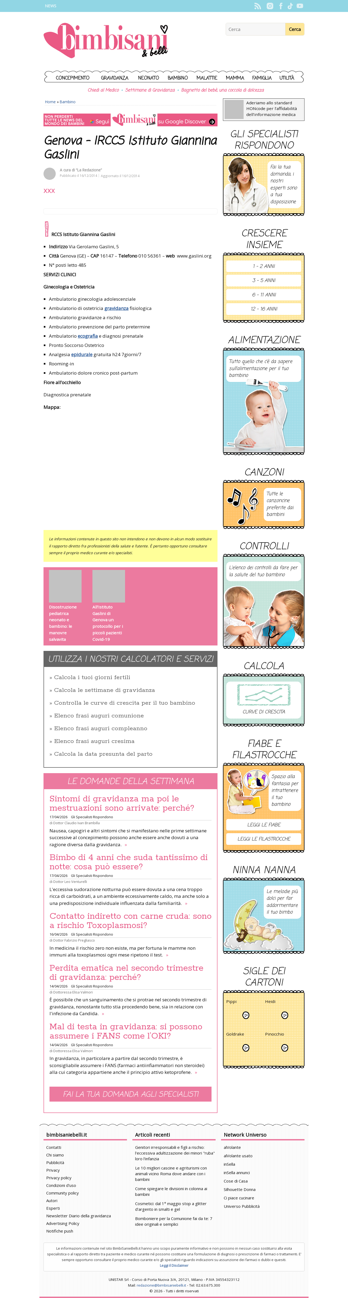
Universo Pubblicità (242, 1206)
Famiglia (262, 78)
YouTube (299, 6)
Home (50, 101)
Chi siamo (55, 1155)
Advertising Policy (62, 1223)
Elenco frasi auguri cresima (94, 741)
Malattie (207, 78)
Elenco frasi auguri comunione (99, 716)
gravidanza (116, 308)
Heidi (270, 1002)
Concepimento (72, 78)
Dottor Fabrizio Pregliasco (74, 940)
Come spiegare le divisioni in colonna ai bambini (171, 1191)
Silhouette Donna (240, 1189)
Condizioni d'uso (61, 1185)
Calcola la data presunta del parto (103, 754)
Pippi (231, 1002)
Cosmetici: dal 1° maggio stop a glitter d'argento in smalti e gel (171, 1206)
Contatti (53, 1147)
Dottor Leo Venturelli (70, 881)
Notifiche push (59, 1231)
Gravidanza (114, 78)
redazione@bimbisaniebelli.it (161, 1285)
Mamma (235, 78)
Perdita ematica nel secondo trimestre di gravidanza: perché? (126, 973)
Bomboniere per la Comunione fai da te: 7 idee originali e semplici (173, 1221)
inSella (229, 1164)
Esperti (53, 1208)
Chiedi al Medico (103, 90)
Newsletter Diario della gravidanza (78, 1215)
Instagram (270, 6)
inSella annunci (237, 1172)
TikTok (290, 6)
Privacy (53, 1170)
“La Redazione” (89, 170)
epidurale (81, 354)
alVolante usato (238, 1155)
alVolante (232, 1147)
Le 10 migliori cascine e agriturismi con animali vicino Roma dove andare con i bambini (171, 1173)
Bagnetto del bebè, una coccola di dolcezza (222, 90)
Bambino (178, 78)
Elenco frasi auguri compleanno (100, 728)
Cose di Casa (236, 1181)
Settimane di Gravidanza (150, 90)
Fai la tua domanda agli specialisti (130, 1094)
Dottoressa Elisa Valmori (73, 992)
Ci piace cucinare (239, 1197)
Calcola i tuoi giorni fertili (92, 677)
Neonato (148, 78)
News (50, 6)
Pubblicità (55, 1162)
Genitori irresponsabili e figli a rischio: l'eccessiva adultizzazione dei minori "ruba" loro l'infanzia (175, 1153)
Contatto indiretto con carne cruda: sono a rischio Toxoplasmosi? (130, 921)
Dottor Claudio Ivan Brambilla (76, 822)
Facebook (280, 6)
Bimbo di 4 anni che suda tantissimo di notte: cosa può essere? (128, 862)
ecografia (88, 336)
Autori (51, 1200)
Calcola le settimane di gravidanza (104, 690)
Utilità (286, 78)
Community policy (62, 1193)
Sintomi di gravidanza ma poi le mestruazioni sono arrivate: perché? (121, 804)
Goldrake (235, 1035)
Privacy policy (59, 1177)
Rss (257, 6)
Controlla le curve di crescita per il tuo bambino (124, 703)
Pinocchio (274, 1035)
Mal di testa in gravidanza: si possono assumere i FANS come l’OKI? (125, 1031)
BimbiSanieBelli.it (106, 41)
